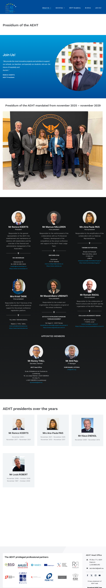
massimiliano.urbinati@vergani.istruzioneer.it (54, 325)
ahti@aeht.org (71, 370)
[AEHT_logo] (11, 3)
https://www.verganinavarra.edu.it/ (54, 328)
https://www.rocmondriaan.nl (18, 269)
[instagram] (95, 575)
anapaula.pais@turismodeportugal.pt (89, 261)
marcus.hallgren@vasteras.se (54, 264)
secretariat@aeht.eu (36, 383)
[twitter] (91, 575)
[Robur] (75, 561)
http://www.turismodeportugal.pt (89, 263)
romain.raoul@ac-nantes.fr (89, 324)
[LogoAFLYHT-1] (62, 561)
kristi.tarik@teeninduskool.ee (18, 326)
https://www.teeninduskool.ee (18, 329)
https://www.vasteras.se (54, 266)
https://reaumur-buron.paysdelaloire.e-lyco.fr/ (89, 327)
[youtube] (99, 575)
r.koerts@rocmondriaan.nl (18, 267)
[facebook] (87, 575)
